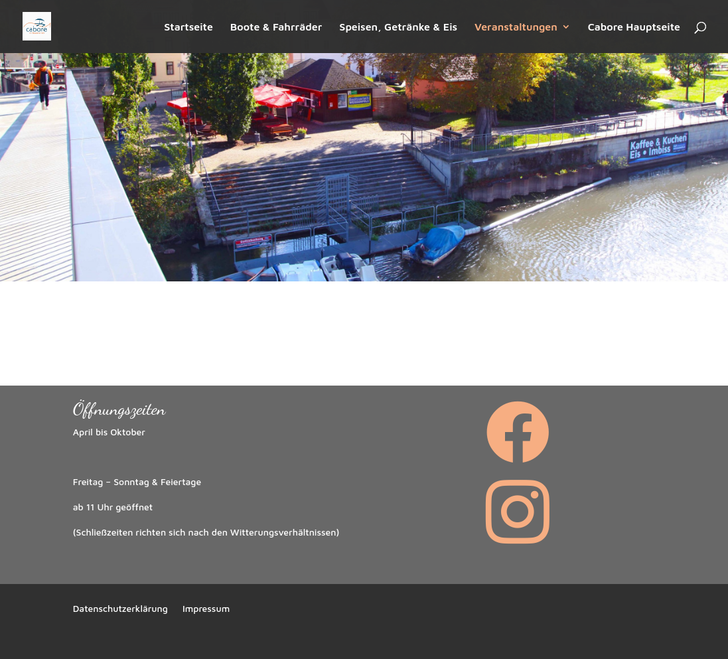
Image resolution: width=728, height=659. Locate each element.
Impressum (206, 609)
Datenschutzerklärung (120, 609)
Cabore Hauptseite (634, 27)
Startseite (188, 27)
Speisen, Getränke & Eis (398, 27)
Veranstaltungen (515, 27)
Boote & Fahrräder (276, 27)
